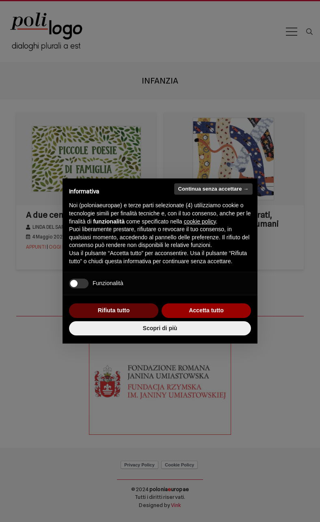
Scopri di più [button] (160, 328)
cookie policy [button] (200, 221)
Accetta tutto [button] (206, 310)
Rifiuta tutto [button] (114, 310)
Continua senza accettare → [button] (213, 189)
